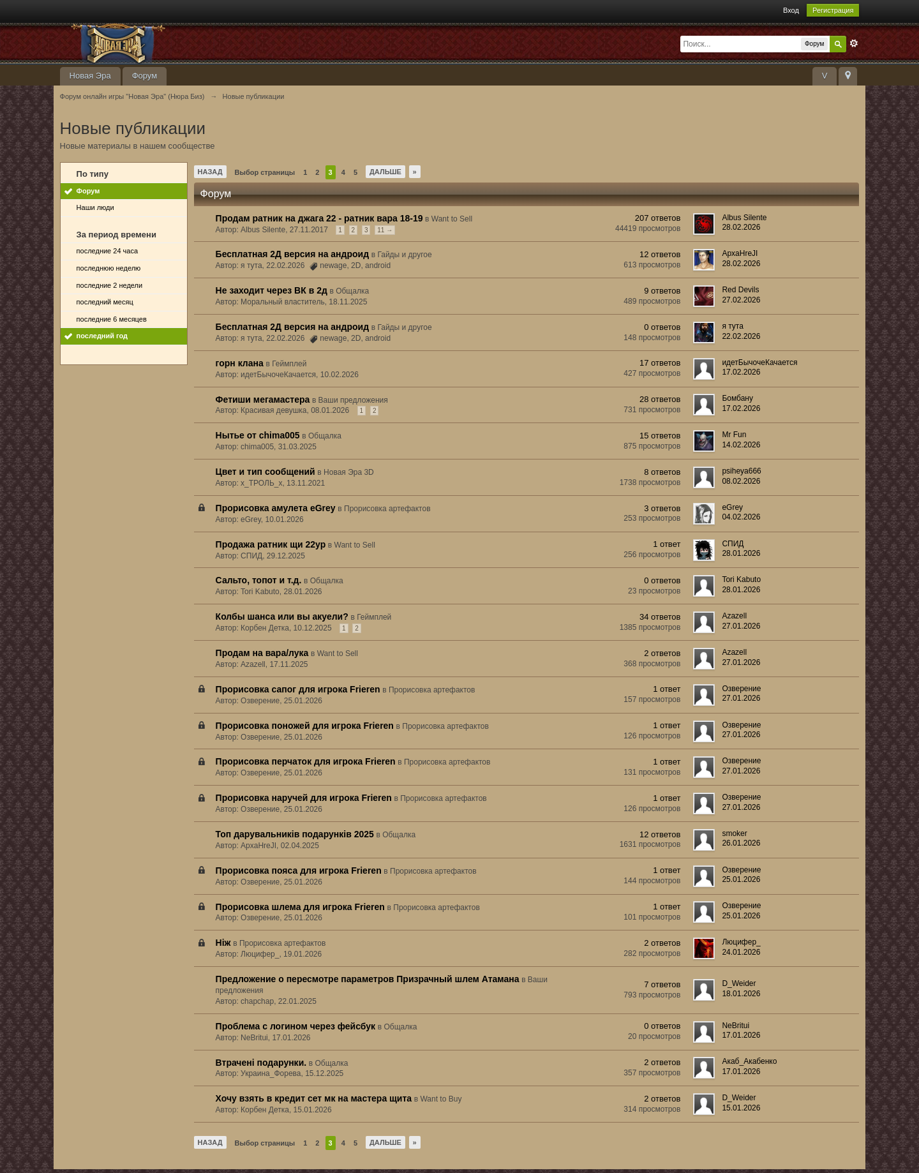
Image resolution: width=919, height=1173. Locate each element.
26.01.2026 (741, 843)
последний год (102, 336)
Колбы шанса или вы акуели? (282, 616)
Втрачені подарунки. (261, 1062)
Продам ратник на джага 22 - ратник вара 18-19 (319, 218)
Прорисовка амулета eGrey (276, 508)
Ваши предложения (353, 400)
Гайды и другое (404, 254)
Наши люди (95, 207)
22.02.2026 (741, 336)
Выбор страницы (265, 172)
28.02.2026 (741, 227)
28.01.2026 (741, 553)
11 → (384, 230)
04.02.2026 (741, 516)
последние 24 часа (107, 251)
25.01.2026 (741, 879)
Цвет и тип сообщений (265, 472)
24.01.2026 (741, 952)
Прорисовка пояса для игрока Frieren (299, 870)
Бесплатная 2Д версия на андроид (292, 254)
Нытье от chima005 (258, 435)
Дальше (385, 172)
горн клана (240, 363)
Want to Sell (451, 218)
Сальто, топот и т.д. (259, 580)
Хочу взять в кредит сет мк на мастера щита (314, 1098)
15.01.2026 (741, 1107)
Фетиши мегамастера (263, 399)
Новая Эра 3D (349, 472)
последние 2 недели (110, 285)
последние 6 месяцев (112, 319)
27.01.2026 (741, 626)
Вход (791, 10)
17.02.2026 (741, 372)
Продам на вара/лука (262, 653)
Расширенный (854, 43)
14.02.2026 (741, 444)
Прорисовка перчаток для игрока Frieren (306, 761)
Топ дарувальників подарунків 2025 (295, 834)
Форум (145, 75)
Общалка (352, 291)
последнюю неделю (109, 268)
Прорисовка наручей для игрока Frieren (304, 798)
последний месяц (105, 302)
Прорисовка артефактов (387, 508)
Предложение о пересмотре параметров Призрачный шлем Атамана (367, 979)
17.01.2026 (741, 1035)
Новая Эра (90, 75)
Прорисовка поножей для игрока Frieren (305, 726)
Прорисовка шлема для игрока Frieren (300, 907)
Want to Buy (440, 1099)
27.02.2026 (741, 299)
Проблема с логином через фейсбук (295, 1026)
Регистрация (832, 10)
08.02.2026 (741, 481)
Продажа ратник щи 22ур (271, 544)
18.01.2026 (741, 993)
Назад (210, 172)
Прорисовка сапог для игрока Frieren (298, 689)
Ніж (223, 943)
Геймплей (289, 363)
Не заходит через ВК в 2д (271, 290)
